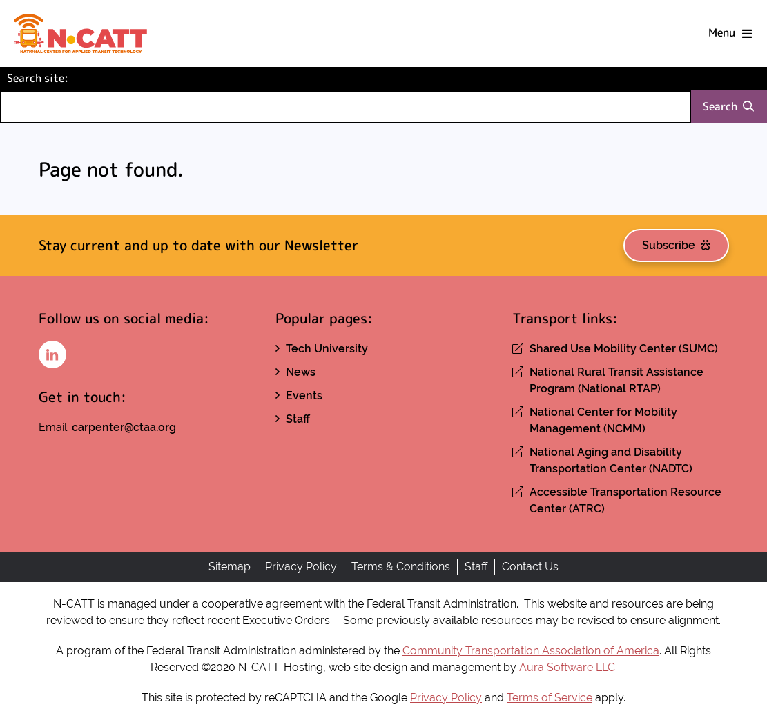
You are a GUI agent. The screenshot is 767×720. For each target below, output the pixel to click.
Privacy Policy (301, 566)
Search (728, 106)
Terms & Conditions (400, 566)
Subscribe (676, 245)
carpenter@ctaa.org (124, 427)
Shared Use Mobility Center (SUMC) (624, 348)
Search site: (61, 78)
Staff (298, 419)
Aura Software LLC (567, 667)
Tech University (327, 348)
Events (304, 395)
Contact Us (530, 566)
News (300, 372)
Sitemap (229, 566)
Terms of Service (549, 697)
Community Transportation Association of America (530, 650)
